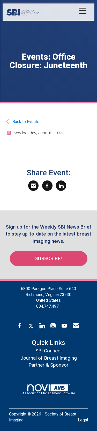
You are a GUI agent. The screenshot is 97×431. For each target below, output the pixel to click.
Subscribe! (48, 258)
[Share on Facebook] (47, 185)
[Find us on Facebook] (20, 326)
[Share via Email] (33, 185)
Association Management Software (48, 389)
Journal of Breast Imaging (48, 358)
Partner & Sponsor (48, 365)
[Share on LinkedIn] (61, 185)
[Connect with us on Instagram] (53, 326)
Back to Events (22, 121)
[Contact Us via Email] (75, 326)
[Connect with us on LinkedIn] (42, 326)
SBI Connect (48, 351)
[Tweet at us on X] (31, 326)
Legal (83, 420)
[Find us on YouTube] (64, 326)
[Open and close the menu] (64, 11)
